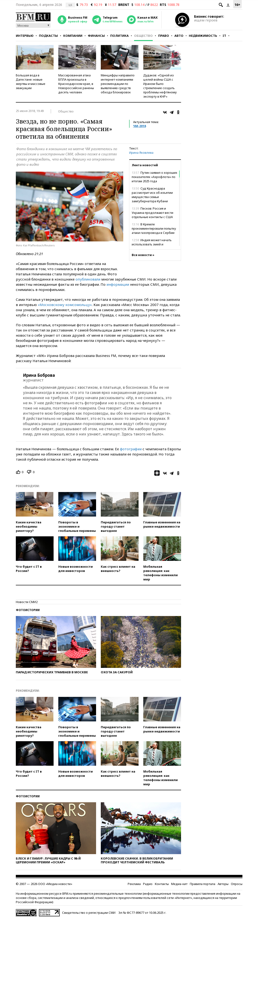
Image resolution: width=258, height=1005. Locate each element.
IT (224, 35)
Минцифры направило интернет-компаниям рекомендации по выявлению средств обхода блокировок (118, 83)
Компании (72, 35)
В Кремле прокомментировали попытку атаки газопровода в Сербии (154, 228)
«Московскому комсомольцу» (65, 304)
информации (117, 284)
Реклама (134, 884)
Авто (178, 35)
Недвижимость (203, 35)
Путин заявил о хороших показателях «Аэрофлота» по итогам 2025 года (154, 176)
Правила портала (202, 884)
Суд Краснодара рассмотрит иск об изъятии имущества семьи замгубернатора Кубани (152, 194)
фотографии (131, 449)
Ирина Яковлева (141, 152)
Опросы (236, 884)
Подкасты (48, 35)
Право (163, 35)
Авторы (223, 884)
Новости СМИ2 (27, 602)
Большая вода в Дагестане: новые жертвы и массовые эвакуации (30, 81)
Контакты (162, 884)
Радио (147, 884)
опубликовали (88, 279)
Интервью (25, 35)
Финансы (96, 35)
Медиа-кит (179, 884)
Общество (143, 35)
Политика (119, 35)
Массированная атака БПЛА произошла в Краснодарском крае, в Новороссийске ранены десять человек (76, 83)
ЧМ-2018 (139, 126)
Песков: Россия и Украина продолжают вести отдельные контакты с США (152, 212)
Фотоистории (28, 610)
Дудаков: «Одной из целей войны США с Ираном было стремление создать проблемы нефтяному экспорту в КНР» (160, 86)
